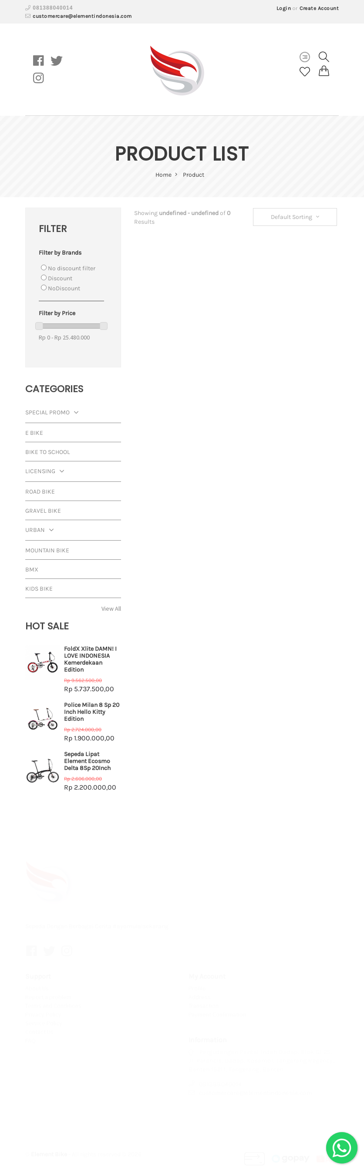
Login (283, 8)
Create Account (319, 8)
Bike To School (47, 452)
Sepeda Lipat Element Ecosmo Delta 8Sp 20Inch (87, 761)
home (166, 174)
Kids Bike (39, 588)
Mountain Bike (47, 550)
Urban (41, 531)
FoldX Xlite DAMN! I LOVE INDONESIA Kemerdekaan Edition (90, 659)
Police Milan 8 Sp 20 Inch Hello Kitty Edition (91, 712)
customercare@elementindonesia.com (82, 16)
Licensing (46, 472)
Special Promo (54, 413)
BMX (31, 569)
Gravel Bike (43, 510)
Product (193, 174)
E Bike (34, 433)
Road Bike (40, 491)
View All (111, 608)
